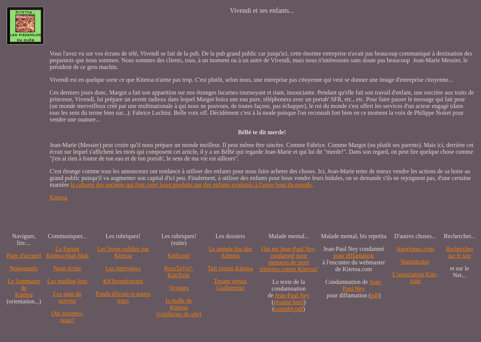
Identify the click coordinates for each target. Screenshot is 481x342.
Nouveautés (24, 268)
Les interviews (123, 268)
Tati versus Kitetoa (230, 268)
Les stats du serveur (67, 297)
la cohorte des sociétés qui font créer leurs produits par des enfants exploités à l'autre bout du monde (191, 185)
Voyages (179, 288)
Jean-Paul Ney (292, 295)
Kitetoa (58, 197)
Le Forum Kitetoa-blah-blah (67, 252)
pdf (374, 295)
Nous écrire (67, 268)
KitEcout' (179, 255)
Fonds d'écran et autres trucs (122, 297)
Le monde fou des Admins (230, 252)
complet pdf (288, 309)
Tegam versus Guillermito (230, 284)
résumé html (289, 302)
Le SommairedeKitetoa (24, 288)
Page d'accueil (24, 255)
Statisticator (415, 261)
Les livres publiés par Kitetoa (123, 252)
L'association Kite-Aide (415, 277)
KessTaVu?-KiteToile (179, 271)
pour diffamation (353, 255)
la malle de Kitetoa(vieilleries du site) (178, 307)
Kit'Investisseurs (123, 281)
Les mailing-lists (67, 281)
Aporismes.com (415, 249)
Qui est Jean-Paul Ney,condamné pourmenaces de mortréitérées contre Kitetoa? (288, 259)
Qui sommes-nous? (67, 316)
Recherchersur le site (459, 252)
